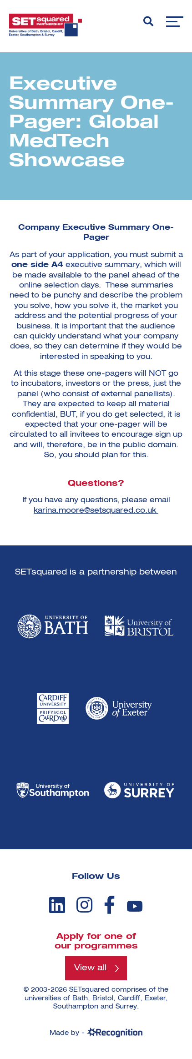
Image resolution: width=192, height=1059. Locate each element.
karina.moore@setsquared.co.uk (95, 510)
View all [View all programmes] (90, 968)
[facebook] (109, 905)
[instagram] (84, 905)
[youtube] (134, 906)
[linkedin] (57, 905)
